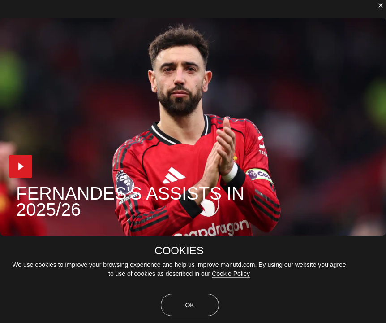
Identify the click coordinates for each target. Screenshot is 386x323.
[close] (380, 5)
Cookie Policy (231, 273)
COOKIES (178, 250)
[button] (20, 166)
